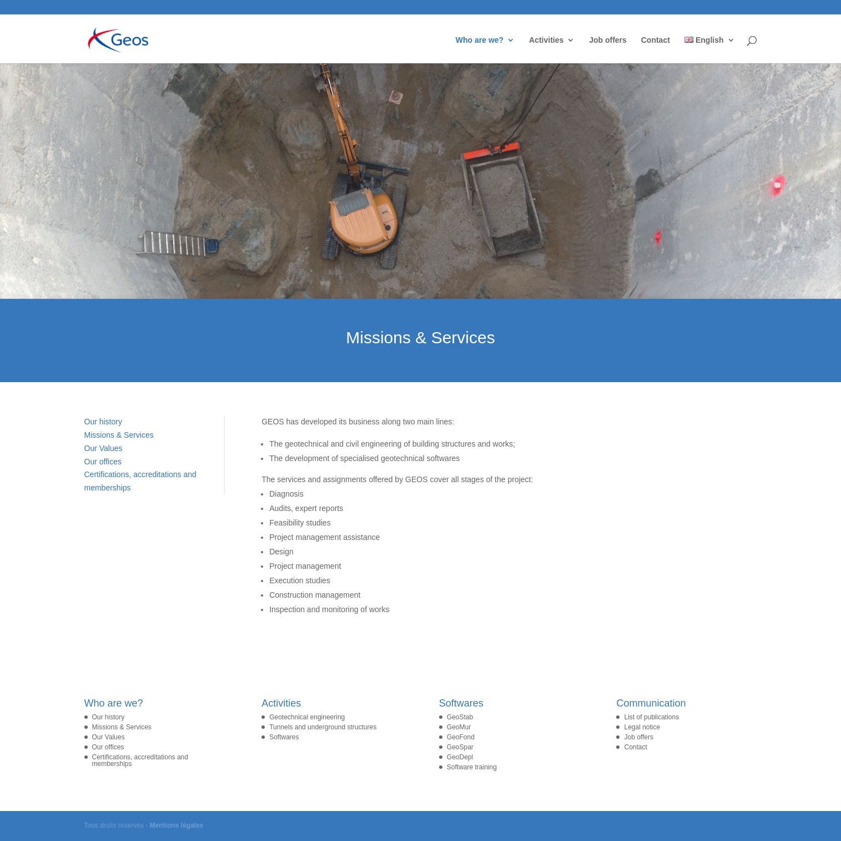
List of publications (651, 717)
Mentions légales (177, 825)
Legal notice (642, 727)
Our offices (103, 461)
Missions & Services (119, 434)
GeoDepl (460, 757)
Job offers (608, 40)
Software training (472, 767)
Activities (546, 40)
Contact (655, 40)
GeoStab (460, 717)
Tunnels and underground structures (322, 727)
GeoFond (461, 737)
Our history (103, 421)
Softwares (284, 737)
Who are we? (479, 40)
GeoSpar (460, 747)
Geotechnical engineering (307, 717)
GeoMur (459, 727)
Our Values (103, 448)
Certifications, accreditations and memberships (140, 760)
